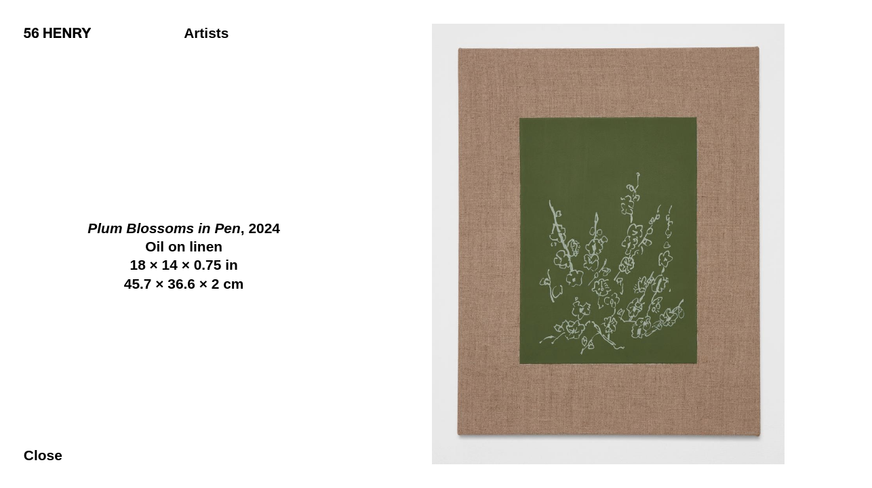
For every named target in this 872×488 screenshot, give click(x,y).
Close (43, 455)
